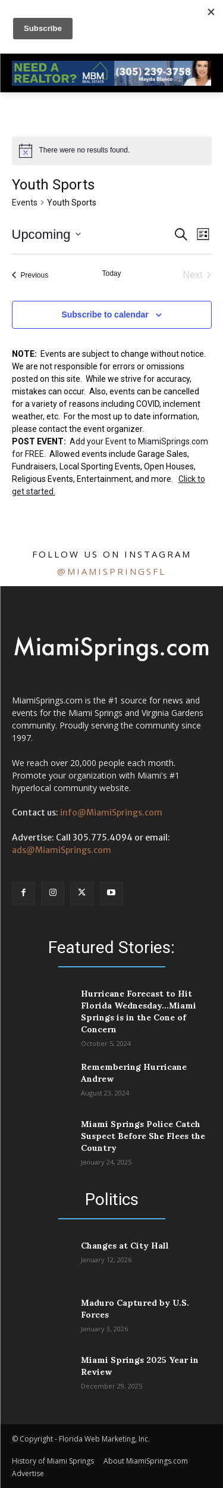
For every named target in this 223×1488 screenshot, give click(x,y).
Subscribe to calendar (104, 314)
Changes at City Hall (125, 1245)
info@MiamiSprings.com (111, 812)
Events (24, 202)
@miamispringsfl (111, 571)
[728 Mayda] (111, 83)
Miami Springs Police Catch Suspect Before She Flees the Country (143, 1136)
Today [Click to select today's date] (111, 273)
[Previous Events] (30, 275)
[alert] (112, 150)
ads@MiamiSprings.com (61, 850)
